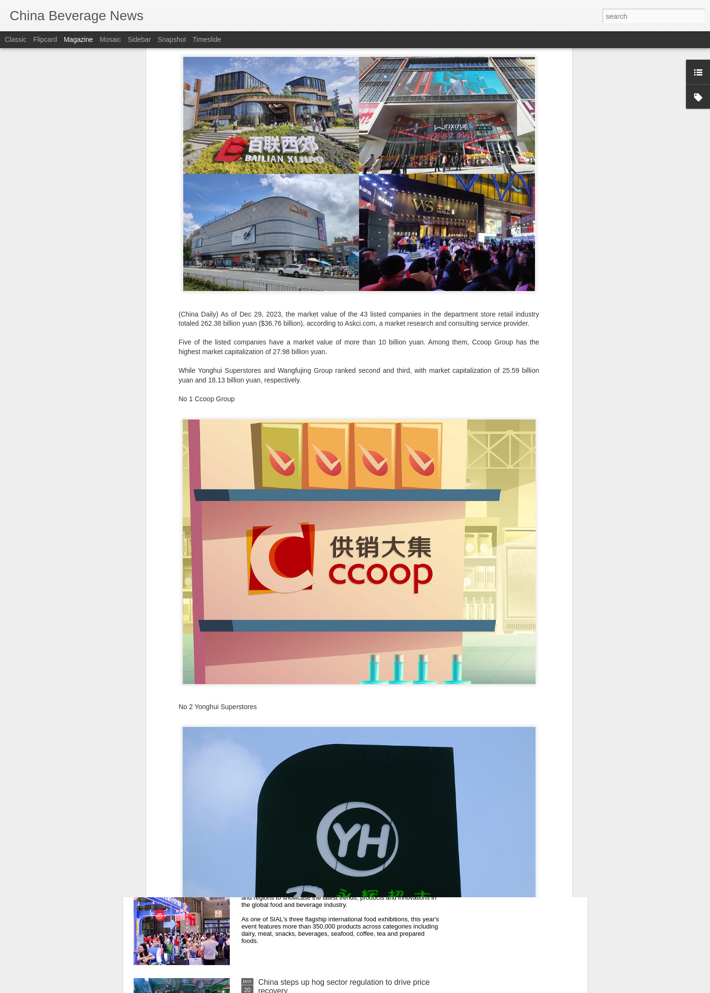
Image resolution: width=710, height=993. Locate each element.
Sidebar (139, 39)
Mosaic (110, 39)
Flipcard (45, 39)
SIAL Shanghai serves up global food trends (333, 873)
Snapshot (172, 39)
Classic (15, 39)
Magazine (78, 39)
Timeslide (207, 39)
